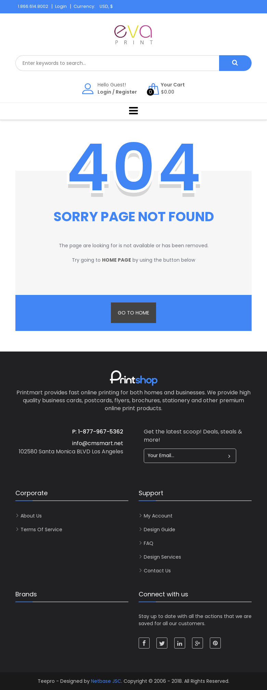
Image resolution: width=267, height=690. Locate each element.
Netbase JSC (106, 681)
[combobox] (117, 63)
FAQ (148, 543)
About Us (31, 515)
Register (126, 91)
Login (104, 91)
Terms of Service (41, 529)
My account (158, 515)
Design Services (162, 557)
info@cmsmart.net (97, 443)
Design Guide (159, 529)
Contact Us (157, 570)
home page (116, 260)
